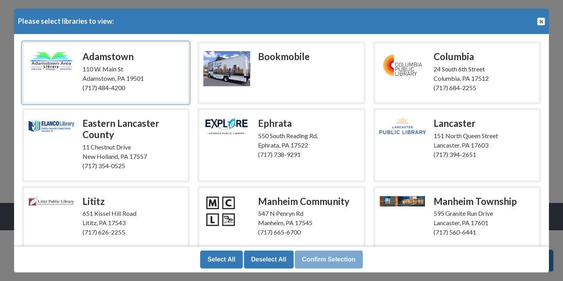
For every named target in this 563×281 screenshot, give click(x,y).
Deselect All (268, 259)
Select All (221, 259)
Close (540, 21)
